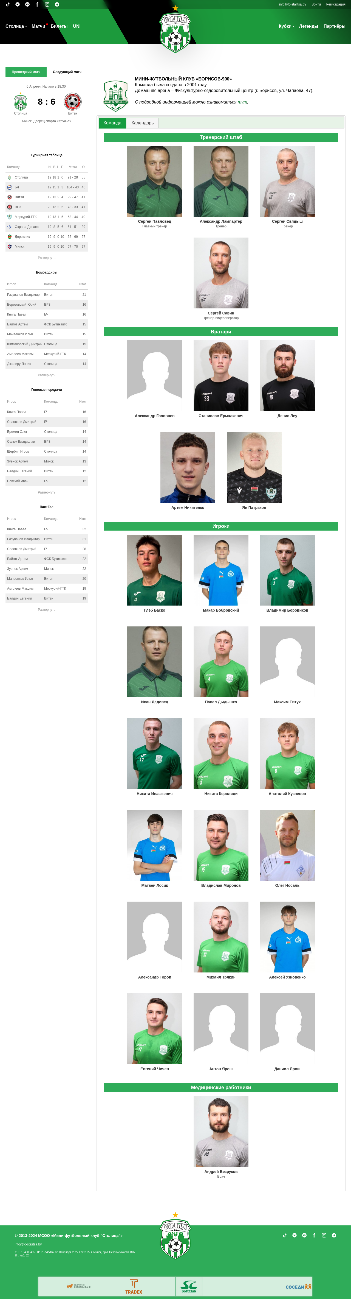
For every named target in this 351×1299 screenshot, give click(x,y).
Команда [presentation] (112, 123)
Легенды (308, 26)
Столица (14, 26)
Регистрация (336, 4)
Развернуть (46, 258)
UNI (77, 26)
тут (242, 102)
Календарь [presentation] (143, 123)
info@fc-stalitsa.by (292, 4)
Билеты (59, 26)
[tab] (112, 123)
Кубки (285, 26)
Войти (316, 4)
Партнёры (335, 26)
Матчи (38, 26)
